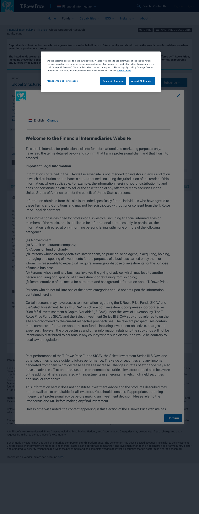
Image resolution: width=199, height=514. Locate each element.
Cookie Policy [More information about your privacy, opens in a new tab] (124, 70)
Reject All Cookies (113, 81)
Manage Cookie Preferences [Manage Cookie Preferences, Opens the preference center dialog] (62, 80)
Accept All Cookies (141, 81)
